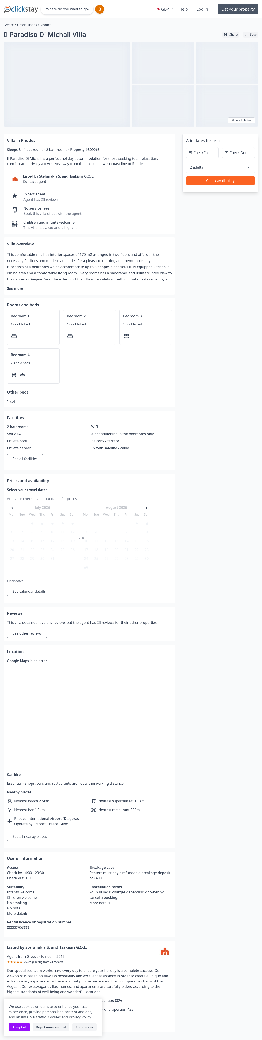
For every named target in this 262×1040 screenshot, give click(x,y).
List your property (238, 9)
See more (15, 288)
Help (183, 9)
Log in (202, 9)
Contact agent (34, 181)
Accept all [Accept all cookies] (19, 1027)
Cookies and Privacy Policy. (70, 1017)
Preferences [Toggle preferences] (84, 1027)
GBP (165, 9)
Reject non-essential (51, 1027)
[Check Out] (238, 152)
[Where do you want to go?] (67, 9)
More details (17, 913)
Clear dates (15, 581)
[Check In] (202, 152)
